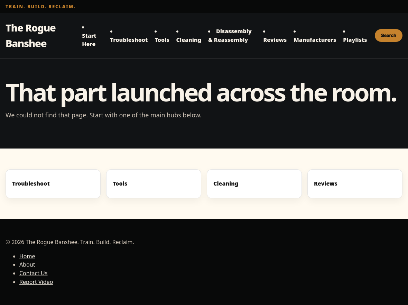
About (27, 264)
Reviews (275, 40)
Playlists (355, 40)
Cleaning (188, 40)
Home (27, 256)
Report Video (36, 282)
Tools (162, 40)
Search (388, 35)
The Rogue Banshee (31, 35)
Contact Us (33, 273)
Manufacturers (315, 40)
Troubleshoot (129, 40)
